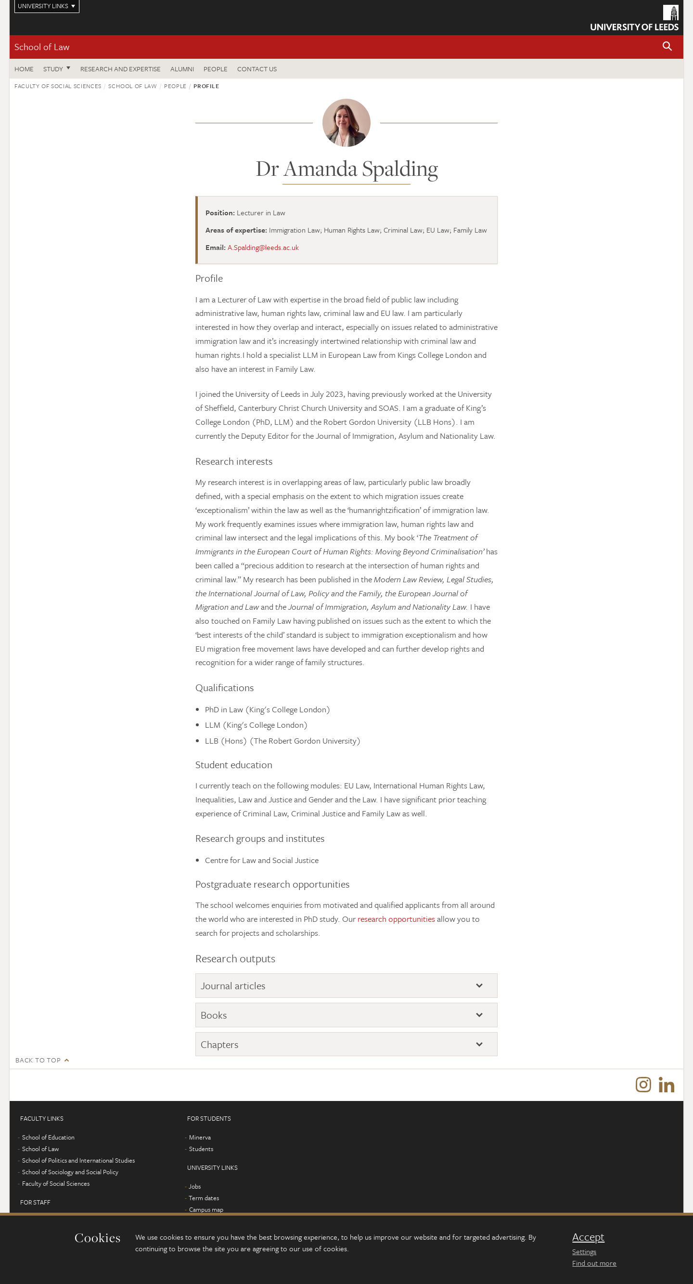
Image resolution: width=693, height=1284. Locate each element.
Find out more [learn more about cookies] (594, 1263)
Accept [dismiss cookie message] (588, 1237)
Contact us (257, 69)
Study (53, 69)
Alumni (182, 69)
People (216, 69)
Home (24, 69)
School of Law (41, 46)
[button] (667, 47)
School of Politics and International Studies (78, 1162)
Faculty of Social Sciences (58, 85)
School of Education (48, 1139)
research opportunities (396, 919)
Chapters (220, 1044)
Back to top (38, 1060)
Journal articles (233, 985)
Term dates (204, 1200)
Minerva (200, 1139)
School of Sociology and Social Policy (70, 1174)
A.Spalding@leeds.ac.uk (263, 247)
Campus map (206, 1211)
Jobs (195, 1188)
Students (201, 1150)
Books (214, 1015)
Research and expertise (120, 69)
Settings (584, 1251)
